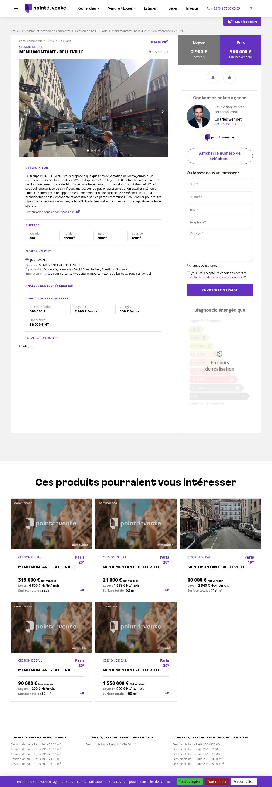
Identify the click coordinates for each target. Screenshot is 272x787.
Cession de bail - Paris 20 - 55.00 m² (36, 744)
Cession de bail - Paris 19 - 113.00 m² (198, 754)
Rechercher (87, 8)
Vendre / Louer (120, 8)
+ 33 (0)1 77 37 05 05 (225, 8)
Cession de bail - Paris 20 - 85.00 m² (36, 764)
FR (253, 8)
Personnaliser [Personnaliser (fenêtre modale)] (244, 781)
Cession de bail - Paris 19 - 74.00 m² (36, 759)
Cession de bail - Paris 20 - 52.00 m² (197, 749)
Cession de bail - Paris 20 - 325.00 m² (198, 744)
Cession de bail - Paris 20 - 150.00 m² (198, 764)
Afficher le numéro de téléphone (220, 155)
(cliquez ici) (64, 286)
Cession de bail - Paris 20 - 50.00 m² (197, 759)
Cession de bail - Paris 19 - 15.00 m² (36, 749)
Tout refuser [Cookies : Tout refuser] (217, 781)
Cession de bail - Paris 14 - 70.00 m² (110, 744)
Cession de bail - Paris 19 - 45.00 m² (36, 754)
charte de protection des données (220, 277)
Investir (192, 8)
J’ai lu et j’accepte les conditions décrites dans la (216, 275)
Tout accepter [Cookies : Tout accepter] (189, 781)
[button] (30, 108)
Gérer (173, 8)
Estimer (150, 8)
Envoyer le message (219, 290)
